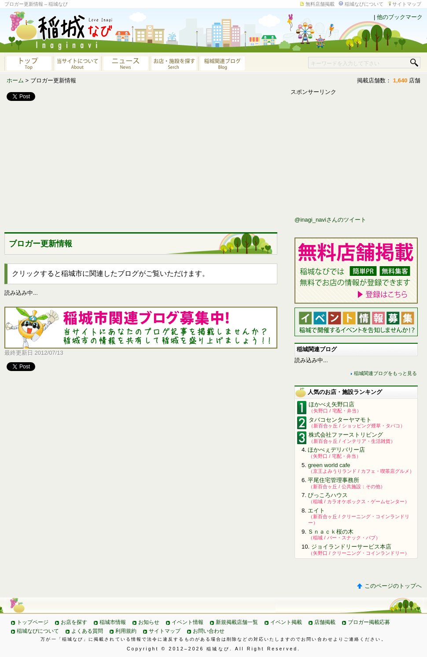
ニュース (125, 62)
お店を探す (74, 622)
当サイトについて (77, 62)
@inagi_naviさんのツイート (330, 219)
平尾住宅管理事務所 (333, 480)
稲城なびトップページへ (28, 62)
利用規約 (125, 631)
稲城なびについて (364, 4)
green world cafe (329, 465)
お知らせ (148, 622)
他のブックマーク (400, 17)
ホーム (15, 80)
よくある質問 (87, 631)
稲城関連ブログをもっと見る (385, 373)
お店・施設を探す (174, 62)
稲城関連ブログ (222, 62)
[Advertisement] (70, 165)
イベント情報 (187, 622)
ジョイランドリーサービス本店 (351, 546)
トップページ (32, 622)
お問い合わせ (209, 631)
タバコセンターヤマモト (340, 419)
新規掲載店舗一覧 (237, 622)
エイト (316, 510)
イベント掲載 (286, 622)
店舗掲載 (324, 622)
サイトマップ (406, 4)
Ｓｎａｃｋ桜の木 (330, 531)
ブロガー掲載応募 (369, 622)
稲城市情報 (112, 622)
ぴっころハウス (328, 495)
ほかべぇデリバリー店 (336, 449)
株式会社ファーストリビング (346, 434)
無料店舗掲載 (320, 4)
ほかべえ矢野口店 (331, 404)
